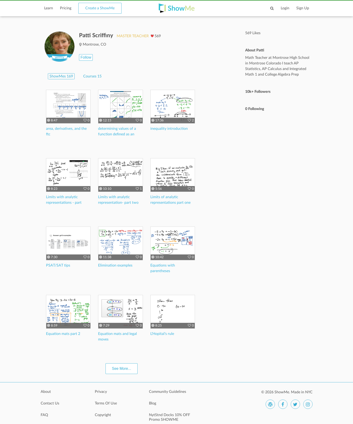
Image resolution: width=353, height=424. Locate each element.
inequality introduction (169, 128)
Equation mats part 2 (63, 334)
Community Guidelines (167, 392)
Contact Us (50, 403)
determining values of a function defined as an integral (117, 134)
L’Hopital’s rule (162, 334)
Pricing (65, 8)
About (46, 392)
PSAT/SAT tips (58, 265)
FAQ (44, 415)
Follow (85, 57)
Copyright (103, 415)
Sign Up (302, 8)
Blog (152, 403)
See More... (121, 369)
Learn (48, 8)
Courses (92, 76)
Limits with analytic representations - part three (64, 202)
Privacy (101, 392)
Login (285, 8)
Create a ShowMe (100, 8)
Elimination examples (115, 265)
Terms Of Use (106, 403)
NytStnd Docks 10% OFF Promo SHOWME (169, 417)
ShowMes (61, 76)
